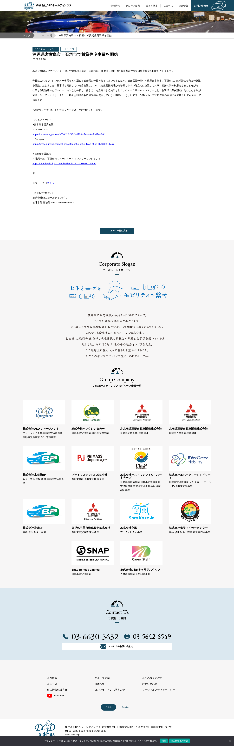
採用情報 (183, 5)
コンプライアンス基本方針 (110, 696)
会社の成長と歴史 (152, 684)
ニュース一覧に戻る (117, 231)
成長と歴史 (152, 5)
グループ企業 (133, 5)
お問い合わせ (201, 5)
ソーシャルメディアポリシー (158, 696)
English (125, 714)
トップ (26, 35)
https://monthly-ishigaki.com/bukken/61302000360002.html (64, 163)
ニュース (168, 5)
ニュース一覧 (44, 35)
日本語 (108, 714)
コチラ (50, 183)
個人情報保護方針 (57, 696)
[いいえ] (230, 741)
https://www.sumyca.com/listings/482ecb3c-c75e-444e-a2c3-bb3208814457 (73, 144)
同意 (164, 741)
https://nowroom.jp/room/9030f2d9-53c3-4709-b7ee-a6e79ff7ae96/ (68, 134)
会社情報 (115, 5)
